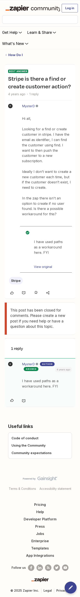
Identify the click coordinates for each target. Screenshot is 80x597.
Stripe (16, 281)
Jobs (40, 534)
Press (40, 526)
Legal (48, 590)
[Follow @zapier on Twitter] (57, 567)
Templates (40, 548)
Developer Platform (40, 519)
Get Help (12, 32)
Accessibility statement (55, 488)
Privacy (62, 590)
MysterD (28, 106)
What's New (15, 43)
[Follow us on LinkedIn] (39, 567)
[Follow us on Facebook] (31, 567)
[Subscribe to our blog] (48, 567)
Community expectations (32, 453)
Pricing (40, 504)
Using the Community (29, 445)
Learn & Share (42, 32)
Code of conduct (25, 438)
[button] (70, 8)
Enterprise (40, 541)
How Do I (15, 55)
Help (40, 512)
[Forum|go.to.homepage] (31, 8)
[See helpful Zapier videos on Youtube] (65, 567)
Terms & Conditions (22, 488)
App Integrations (40, 555)
